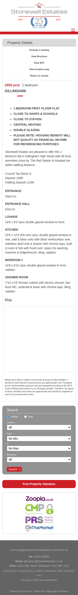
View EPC (39, 63)
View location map (39, 69)
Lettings (14, 417)
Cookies (39, 571)
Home (13, 550)
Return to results (39, 75)
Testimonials (38, 550)
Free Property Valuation (39, 484)
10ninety (27, 591)
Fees (38, 575)
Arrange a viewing (39, 50)
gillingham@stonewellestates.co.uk (43, 561)
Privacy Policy (26, 571)
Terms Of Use (10, 571)
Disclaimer (50, 571)
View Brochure (39, 56)
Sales (30, 417)
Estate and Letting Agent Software (50, 591)
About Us (50, 550)
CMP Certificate (66, 571)
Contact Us (62, 550)
